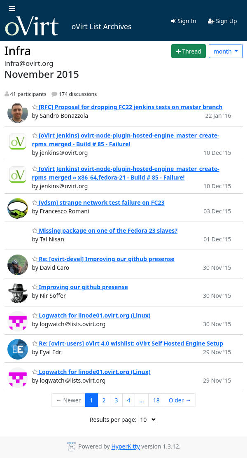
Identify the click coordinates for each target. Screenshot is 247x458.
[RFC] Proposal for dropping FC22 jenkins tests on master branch (127, 107)
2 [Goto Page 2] (103, 400)
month (223, 51)
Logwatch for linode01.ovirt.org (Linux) (91, 315)
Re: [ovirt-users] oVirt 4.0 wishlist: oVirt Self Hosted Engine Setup (128, 343)
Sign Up (222, 21)
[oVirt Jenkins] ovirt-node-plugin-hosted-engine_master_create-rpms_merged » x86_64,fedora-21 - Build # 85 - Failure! (125, 173)
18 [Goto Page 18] (156, 400)
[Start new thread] (188, 51)
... (141, 400)
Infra (18, 50)
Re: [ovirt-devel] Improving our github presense (103, 259)
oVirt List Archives (68, 26)
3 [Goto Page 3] (116, 400)
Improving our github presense (80, 287)
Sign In (183, 21)
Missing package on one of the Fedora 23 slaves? (105, 230)
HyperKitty (125, 447)
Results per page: (113, 419)
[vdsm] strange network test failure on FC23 (98, 202)
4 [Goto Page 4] (128, 400)
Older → (180, 400)
